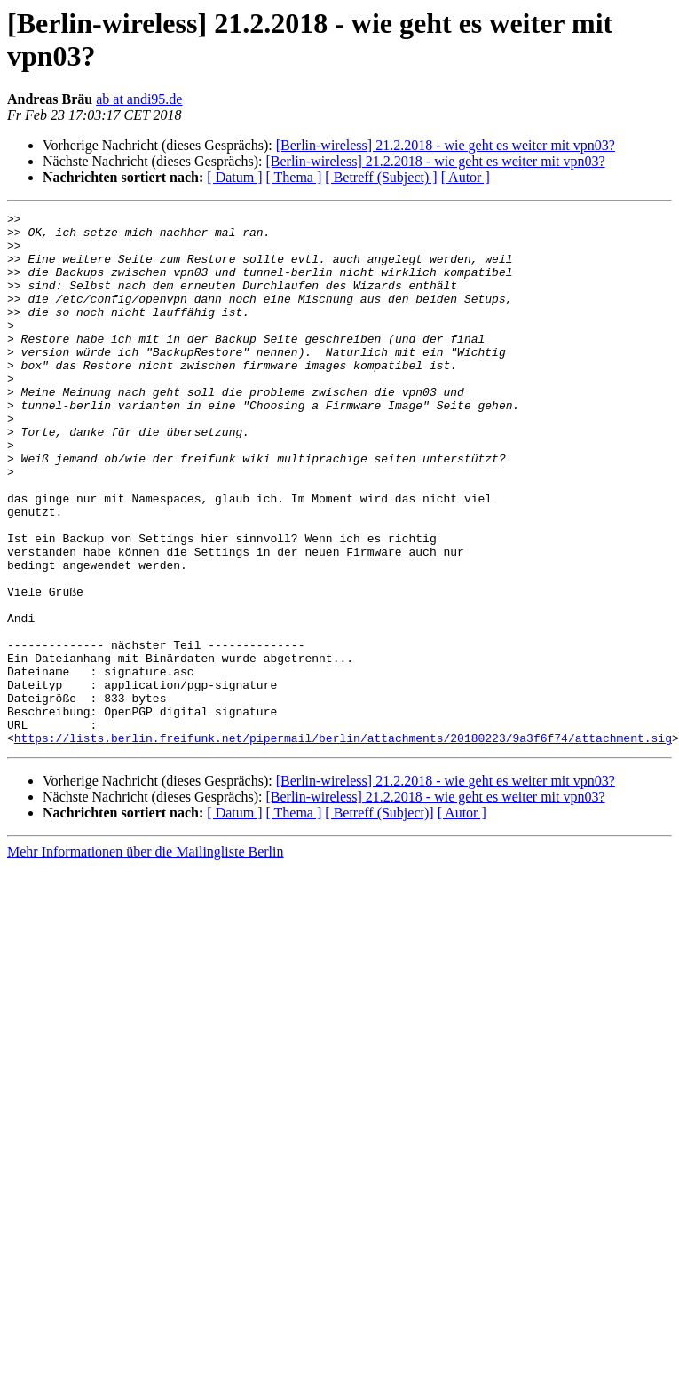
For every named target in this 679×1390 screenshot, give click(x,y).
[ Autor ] (465, 177)
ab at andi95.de (139, 99)
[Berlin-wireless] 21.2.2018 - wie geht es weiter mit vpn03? (445, 145)
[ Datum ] (234, 177)
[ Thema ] (294, 177)
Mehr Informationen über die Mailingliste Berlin (145, 958)
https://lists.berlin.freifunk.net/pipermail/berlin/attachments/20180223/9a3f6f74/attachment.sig (343, 844)
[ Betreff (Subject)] (379, 919)
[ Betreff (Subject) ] (381, 177)
